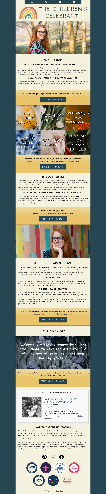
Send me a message (53, 99)
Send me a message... (53, 219)
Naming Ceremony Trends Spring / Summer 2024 (60, 400)
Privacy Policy (59, 491)
